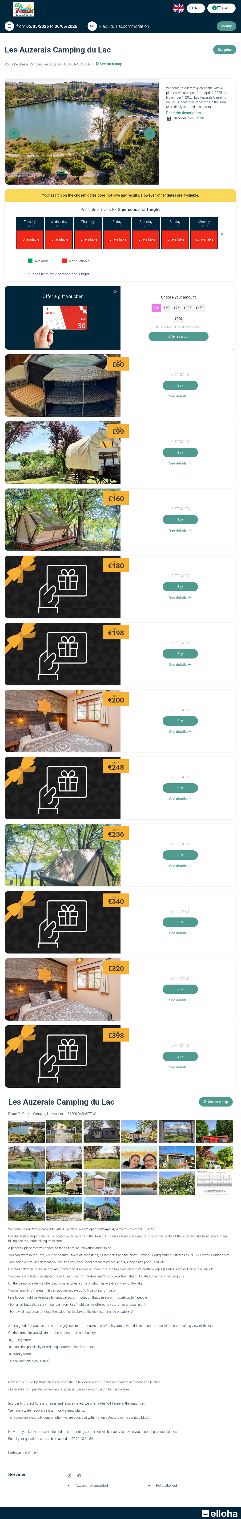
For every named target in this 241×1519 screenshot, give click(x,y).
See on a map (109, 64)
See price (225, 50)
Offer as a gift (178, 336)
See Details (196, 118)
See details (180, 396)
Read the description (183, 113)
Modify (226, 26)
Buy (180, 385)
